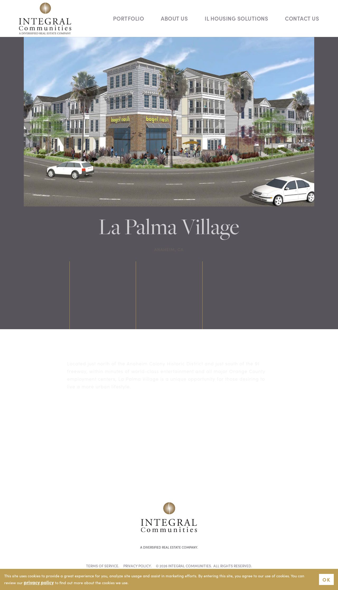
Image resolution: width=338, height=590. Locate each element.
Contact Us (302, 18)
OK (326, 579)
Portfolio (128, 18)
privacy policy (39, 582)
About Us (174, 18)
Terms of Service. (102, 565)
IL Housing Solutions (236, 18)
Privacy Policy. (137, 565)
